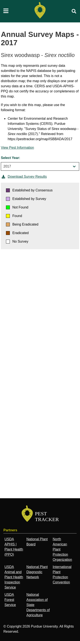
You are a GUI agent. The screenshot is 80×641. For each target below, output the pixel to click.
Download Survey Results (24, 176)
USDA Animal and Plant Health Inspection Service (13, 577)
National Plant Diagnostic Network (37, 572)
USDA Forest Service (10, 600)
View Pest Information (17, 147)
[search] (74, 11)
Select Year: (10, 158)
